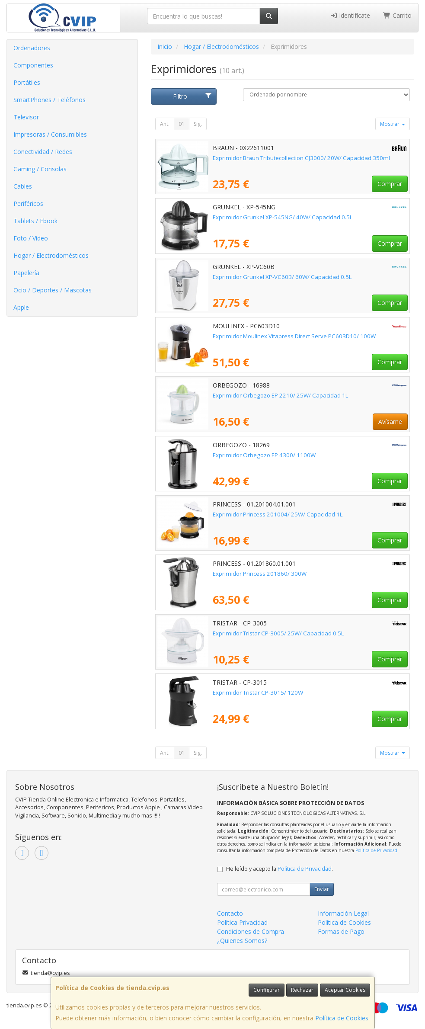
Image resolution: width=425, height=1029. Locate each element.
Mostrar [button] (392, 124)
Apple (21, 307)
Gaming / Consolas (40, 169)
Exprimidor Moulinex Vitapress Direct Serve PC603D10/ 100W (294, 336)
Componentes (33, 65)
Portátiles (26, 82)
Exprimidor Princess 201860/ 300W (260, 573)
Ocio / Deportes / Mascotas (52, 290)
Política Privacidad (242, 922)
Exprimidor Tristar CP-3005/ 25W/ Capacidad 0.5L (278, 633)
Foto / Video (30, 238)
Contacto (230, 913)
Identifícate (350, 15)
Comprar (389, 184)
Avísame (390, 421)
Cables (22, 186)
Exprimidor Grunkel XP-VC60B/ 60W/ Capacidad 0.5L (282, 277)
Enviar (321, 889)
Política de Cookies (341, 1018)
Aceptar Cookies (345, 990)
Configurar (266, 990)
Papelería (26, 273)
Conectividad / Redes (42, 151)
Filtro (192, 96)
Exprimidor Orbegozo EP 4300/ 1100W (264, 455)
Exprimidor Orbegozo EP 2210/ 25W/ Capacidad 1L (280, 395)
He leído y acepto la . (279, 868)
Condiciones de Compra (250, 931)
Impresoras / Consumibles (50, 134)
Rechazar (302, 990)
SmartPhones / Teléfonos (49, 100)
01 (182, 124)
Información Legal (343, 913)
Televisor (26, 117)
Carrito (397, 15)
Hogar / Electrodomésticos (51, 255)
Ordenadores (31, 48)
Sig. (198, 124)
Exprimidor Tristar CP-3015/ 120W (258, 692)
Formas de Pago (341, 931)
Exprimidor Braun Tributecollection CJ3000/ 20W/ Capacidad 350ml (301, 158)
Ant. (164, 124)
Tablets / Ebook (35, 221)
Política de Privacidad (376, 850)
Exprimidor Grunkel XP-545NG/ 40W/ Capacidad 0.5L (283, 217)
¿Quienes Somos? (242, 940)
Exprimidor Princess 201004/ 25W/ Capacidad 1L (278, 514)
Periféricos (28, 203)
